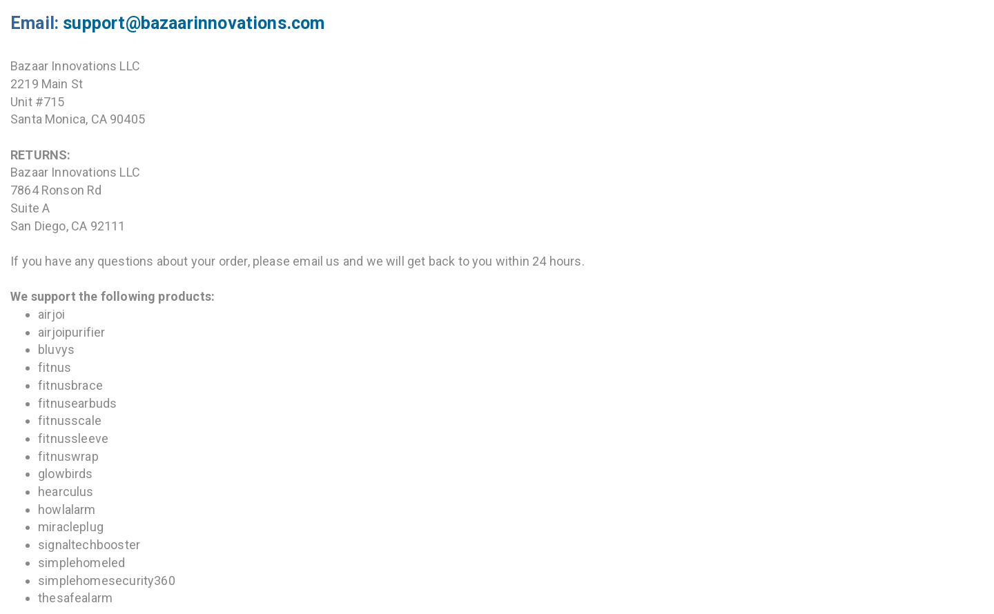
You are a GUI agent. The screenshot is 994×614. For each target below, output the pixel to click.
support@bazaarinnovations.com (193, 23)
